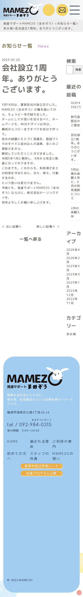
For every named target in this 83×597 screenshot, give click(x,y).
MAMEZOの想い (62, 456)
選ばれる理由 (39, 444)
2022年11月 (72, 301)
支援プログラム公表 (41, 473)
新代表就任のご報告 (75, 121)
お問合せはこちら (62, 10)
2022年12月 (72, 293)
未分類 (71, 334)
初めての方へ (17, 456)
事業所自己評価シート (41, 466)
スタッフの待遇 (39, 456)
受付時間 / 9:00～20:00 (49, 10)
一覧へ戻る (30, 239)
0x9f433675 (76, 105)
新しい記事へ (46, 226)
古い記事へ (14, 226)
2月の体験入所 (75, 212)
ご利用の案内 (62, 444)
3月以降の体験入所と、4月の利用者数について (75, 183)
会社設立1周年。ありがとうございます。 (75, 147)
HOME (12, 441)
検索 (71, 61)
